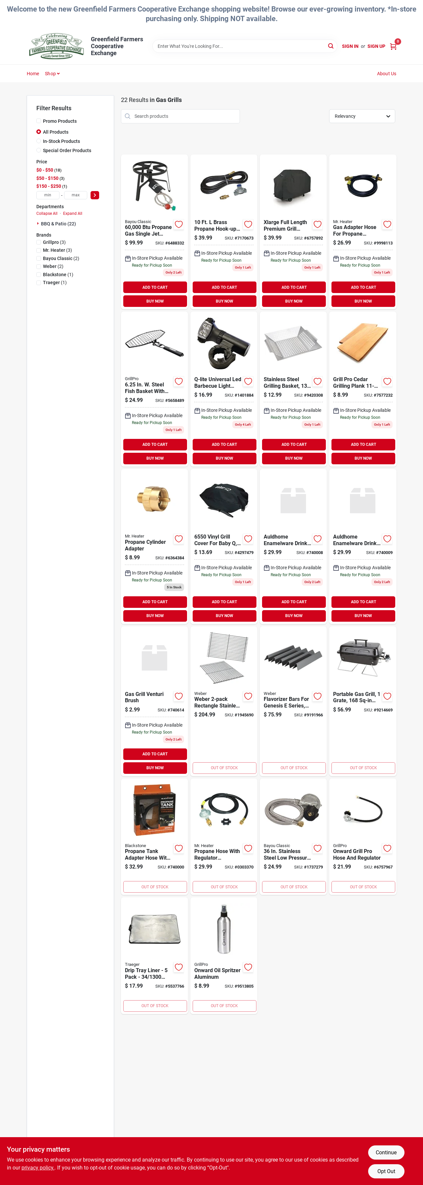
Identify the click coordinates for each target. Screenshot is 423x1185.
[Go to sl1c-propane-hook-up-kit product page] (223, 232)
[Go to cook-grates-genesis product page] (223, 701)
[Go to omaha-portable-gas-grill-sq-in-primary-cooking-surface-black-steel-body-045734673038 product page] (362, 701)
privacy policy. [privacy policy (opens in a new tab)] (38, 1168)
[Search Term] (244, 46)
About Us (387, 73)
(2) (61, 258)
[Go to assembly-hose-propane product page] (362, 232)
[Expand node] (38, 223)
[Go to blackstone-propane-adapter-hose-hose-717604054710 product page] (154, 836)
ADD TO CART (155, 287)
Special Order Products (67, 150)
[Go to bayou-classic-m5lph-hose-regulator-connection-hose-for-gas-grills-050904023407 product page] (293, 836)
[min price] (47, 195)
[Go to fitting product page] (154, 546)
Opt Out (386, 1171)
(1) (58, 274)
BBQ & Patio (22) (58, 223)
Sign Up (376, 46)
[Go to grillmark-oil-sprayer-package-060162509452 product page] (223, 955)
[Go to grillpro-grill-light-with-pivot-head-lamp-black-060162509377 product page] (223, 389)
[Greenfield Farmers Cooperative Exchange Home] (56, 46)
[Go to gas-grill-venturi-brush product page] (154, 701)
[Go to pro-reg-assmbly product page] (223, 836)
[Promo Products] (38, 120)
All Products (55, 132)
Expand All (72, 213)
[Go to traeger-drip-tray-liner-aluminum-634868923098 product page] (154, 955)
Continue (386, 1152)
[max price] (75, 195)
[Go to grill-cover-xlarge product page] (293, 232)
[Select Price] (95, 195)
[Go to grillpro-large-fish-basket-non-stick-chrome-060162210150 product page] (154, 389)
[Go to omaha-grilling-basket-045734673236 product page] (293, 389)
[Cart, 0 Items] (393, 46)
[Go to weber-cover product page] (223, 546)
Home (33, 73)
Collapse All (47, 213)
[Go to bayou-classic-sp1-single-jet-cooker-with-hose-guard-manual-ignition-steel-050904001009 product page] (154, 232)
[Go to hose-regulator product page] (362, 836)
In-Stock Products (61, 141)
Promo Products (60, 121)
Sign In (350, 46)
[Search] (331, 45)
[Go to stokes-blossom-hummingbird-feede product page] (362, 546)
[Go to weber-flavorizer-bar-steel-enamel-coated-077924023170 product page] (293, 701)
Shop (50, 73)
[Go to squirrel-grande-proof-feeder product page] (293, 546)
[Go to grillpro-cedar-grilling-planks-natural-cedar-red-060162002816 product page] (362, 389)
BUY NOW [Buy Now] (155, 301)
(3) (54, 242)
